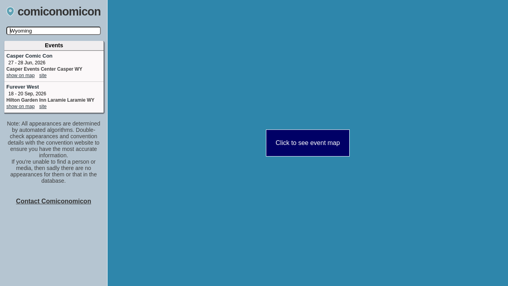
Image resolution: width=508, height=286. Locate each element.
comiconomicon (53, 11)
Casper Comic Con (29, 56)
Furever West (22, 87)
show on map (20, 75)
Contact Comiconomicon (53, 201)
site (43, 75)
